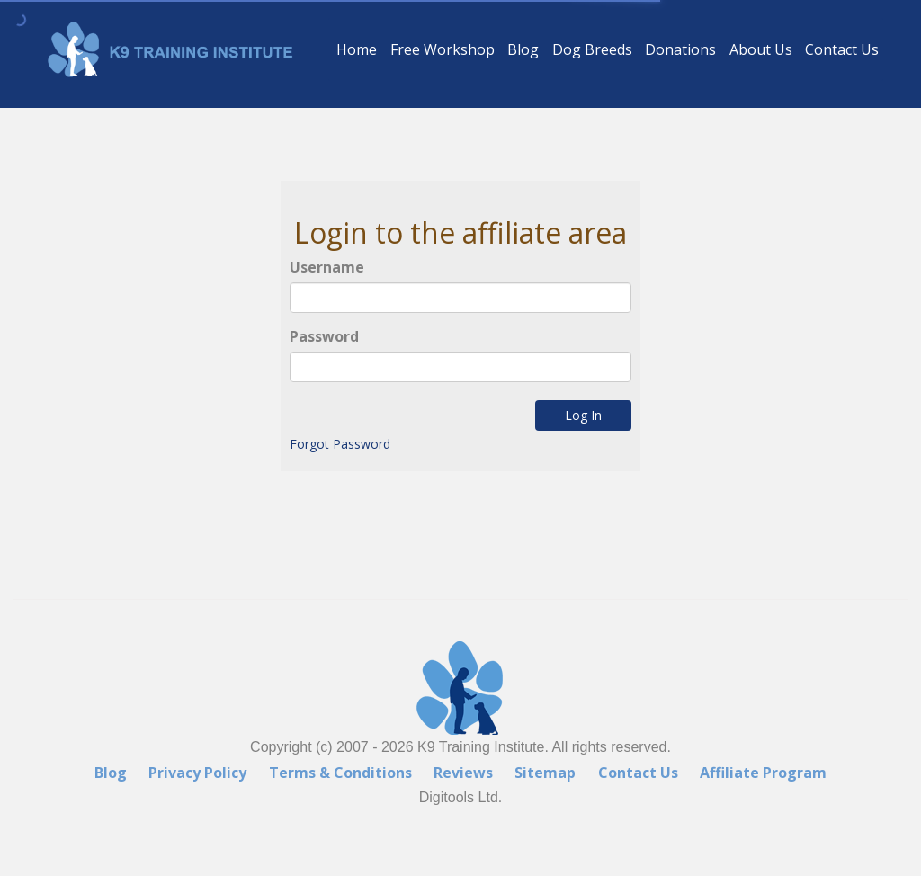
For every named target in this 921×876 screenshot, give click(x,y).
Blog (523, 49)
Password (324, 336)
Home (356, 49)
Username (328, 268)
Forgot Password (338, 444)
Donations (680, 49)
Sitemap (545, 772)
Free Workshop (442, 49)
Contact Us (842, 49)
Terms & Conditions (340, 772)
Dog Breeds (592, 49)
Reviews (463, 772)
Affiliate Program (763, 772)
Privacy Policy (197, 772)
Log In (584, 416)
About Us (760, 49)
